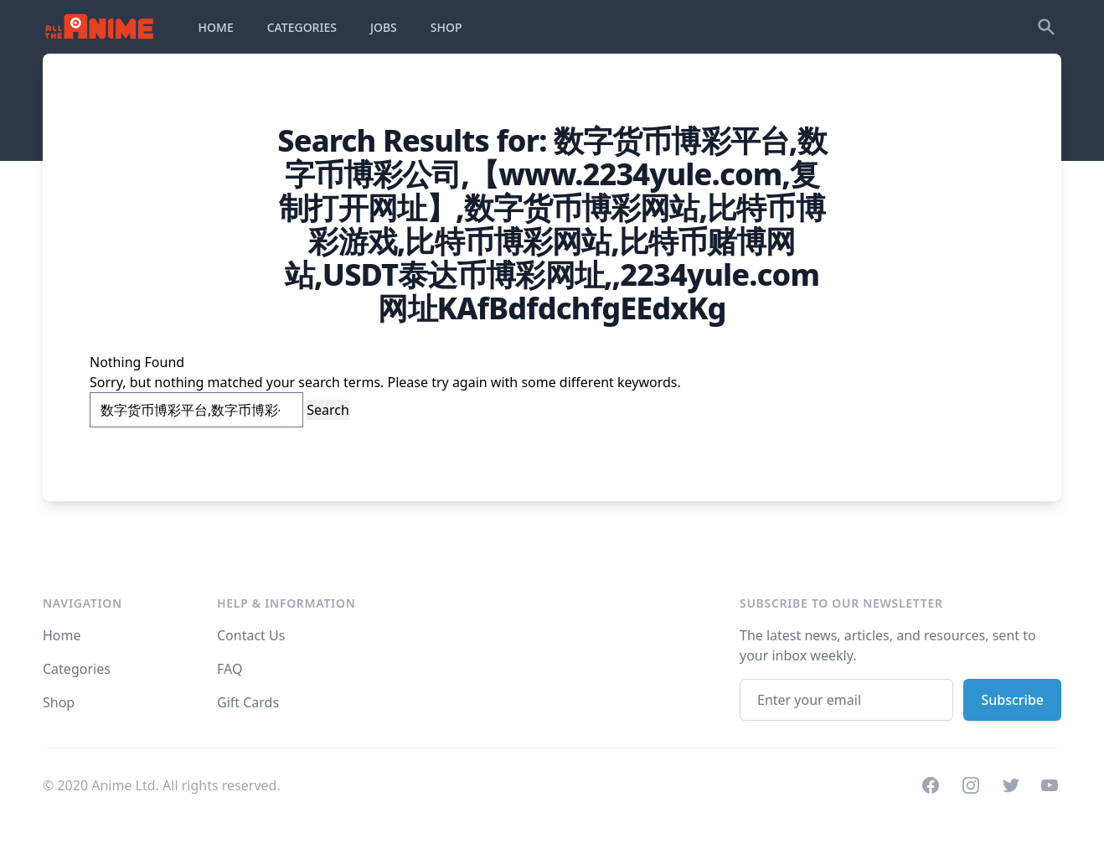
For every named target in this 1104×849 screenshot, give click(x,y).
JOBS (383, 27)
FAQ (229, 669)
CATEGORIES (302, 27)
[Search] (1046, 27)
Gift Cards (248, 702)
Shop (59, 702)
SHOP (446, 27)
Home (62, 635)
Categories (77, 669)
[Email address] (846, 700)
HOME (216, 27)
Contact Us (251, 635)
